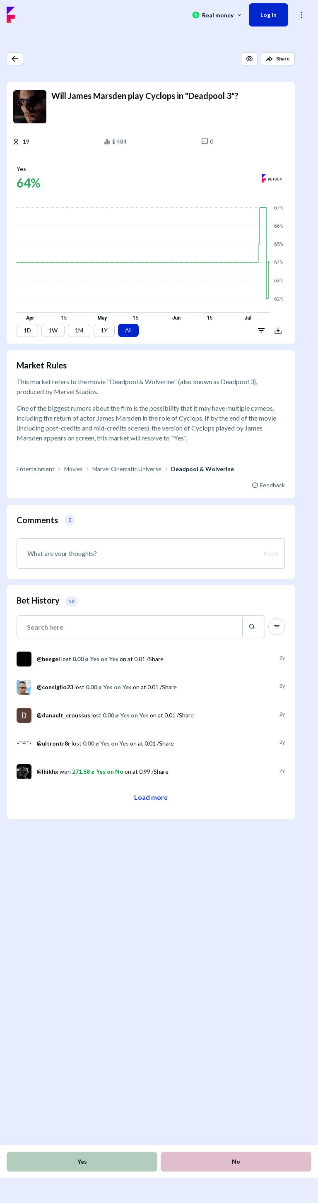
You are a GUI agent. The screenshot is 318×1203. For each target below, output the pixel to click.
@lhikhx (47, 771)
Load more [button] (151, 797)
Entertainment (36, 468)
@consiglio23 (54, 687)
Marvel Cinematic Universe (126, 468)
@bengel (48, 658)
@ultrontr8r (53, 743)
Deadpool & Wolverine (202, 468)
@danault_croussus (63, 715)
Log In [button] (268, 14)
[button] (15, 58)
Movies (73, 468)
